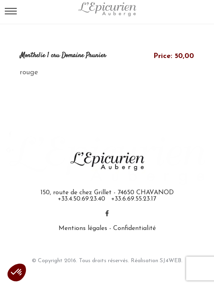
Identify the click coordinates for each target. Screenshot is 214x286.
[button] (16, 272)
